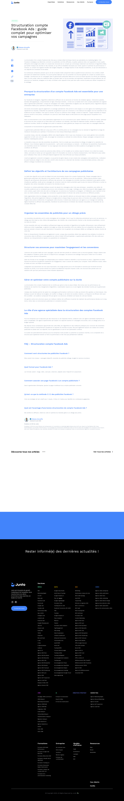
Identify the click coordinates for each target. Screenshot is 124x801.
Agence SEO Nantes (80, 640)
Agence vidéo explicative (101, 605)
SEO (76, 587)
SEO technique (79, 613)
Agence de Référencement (82, 670)
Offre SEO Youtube (80, 645)
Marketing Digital (42, 593)
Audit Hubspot (41, 711)
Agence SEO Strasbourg (81, 635)
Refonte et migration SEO (81, 603)
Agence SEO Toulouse (80, 638)
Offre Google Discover (81, 643)
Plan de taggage (58, 598)
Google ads (41, 605)
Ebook (91, 749)
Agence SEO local (79, 653)
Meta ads (40, 598)
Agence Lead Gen (42, 680)
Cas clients (80, 5)
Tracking (56, 613)
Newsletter (93, 752)
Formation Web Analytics (60, 625)
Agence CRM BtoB (42, 704)
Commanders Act (58, 640)
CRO (55, 610)
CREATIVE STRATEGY (79, 693)
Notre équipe (59, 749)
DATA (56, 587)
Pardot (39, 726)
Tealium (56, 623)
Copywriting (78, 600)
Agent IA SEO (78, 667)
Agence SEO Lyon (79, 623)
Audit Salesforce (42, 721)
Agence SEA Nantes (43, 665)
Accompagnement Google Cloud (62, 672)
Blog (91, 747)
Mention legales (60, 754)
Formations (42, 743)
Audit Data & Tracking (59, 593)
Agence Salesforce (43, 724)
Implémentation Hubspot (44, 716)
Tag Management (58, 628)
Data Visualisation (59, 633)
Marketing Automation (43, 701)
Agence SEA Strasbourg (44, 670)
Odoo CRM (40, 731)
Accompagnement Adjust (60, 667)
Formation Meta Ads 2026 (44, 756)
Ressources (95, 743)
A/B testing (57, 630)
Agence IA (40, 650)
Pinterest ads (41, 620)
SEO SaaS (77, 608)
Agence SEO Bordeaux (81, 625)
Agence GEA (41, 675)
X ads (39, 640)
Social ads (40, 603)
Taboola (40, 625)
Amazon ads (41, 628)
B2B (74, 756)
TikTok (39, 633)
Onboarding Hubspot (43, 714)
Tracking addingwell (59, 655)
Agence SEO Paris (79, 620)
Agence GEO (78, 655)
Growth (39, 595)
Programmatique (42, 645)
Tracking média (58, 653)
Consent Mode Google (60, 650)
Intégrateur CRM (42, 709)
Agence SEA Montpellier (44, 662)
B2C (74, 759)
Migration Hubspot (42, 719)
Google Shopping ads (43, 623)
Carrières (58, 752)
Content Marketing (80, 618)
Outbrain (40, 648)
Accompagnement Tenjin (60, 662)
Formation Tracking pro (43, 762)
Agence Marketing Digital (97, 696)
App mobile (41, 613)
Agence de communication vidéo (103, 608)
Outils (92, 786)
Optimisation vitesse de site (82, 593)
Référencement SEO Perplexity (83, 662)
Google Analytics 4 (59, 595)
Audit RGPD (57, 643)
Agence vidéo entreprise (101, 590)
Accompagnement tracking (61, 670)
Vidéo (97, 587)
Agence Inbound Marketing (97, 699)
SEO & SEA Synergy (80, 595)
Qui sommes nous (60, 747)
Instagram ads (41, 615)
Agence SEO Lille (79, 630)
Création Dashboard (59, 635)
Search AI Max (59, 699)
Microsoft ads (41, 638)
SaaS (74, 749)
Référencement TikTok (81, 665)
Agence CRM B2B (42, 706)
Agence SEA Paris (42, 653)
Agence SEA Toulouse (43, 667)
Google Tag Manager (59, 600)
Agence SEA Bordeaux (43, 655)
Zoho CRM (40, 729)
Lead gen (75, 754)
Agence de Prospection (44, 677)
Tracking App (57, 660)
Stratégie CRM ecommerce (45, 696)
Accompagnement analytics (61, 658)
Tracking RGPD (58, 648)
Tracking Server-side (59, 605)
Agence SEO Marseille (80, 628)
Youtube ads (41, 608)
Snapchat (40, 635)
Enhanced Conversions (60, 638)
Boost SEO (78, 648)
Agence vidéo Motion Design (102, 600)
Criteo (39, 643)
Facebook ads (41, 600)
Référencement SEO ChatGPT (82, 660)
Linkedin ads (41, 618)
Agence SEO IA (79, 650)
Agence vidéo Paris (100, 595)
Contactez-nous (104, 5)
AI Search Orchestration (62, 696)
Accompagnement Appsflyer (61, 665)
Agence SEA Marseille (43, 658)
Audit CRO (56, 645)
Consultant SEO (79, 672)
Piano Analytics (58, 618)
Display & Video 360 (43, 682)
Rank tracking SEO (79, 610)
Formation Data (58, 603)
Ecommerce (76, 751)
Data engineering (58, 675)
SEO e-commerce (79, 605)
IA (56, 693)
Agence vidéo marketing (101, 598)
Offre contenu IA (79, 658)
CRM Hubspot (41, 699)
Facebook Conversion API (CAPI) (62, 608)
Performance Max (42, 610)
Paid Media (14, 20)
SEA (39, 590)
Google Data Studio (59, 590)
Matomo (56, 620)
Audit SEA (40, 630)
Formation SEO (79, 615)
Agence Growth (94, 701)
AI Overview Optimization (62, 701)
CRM (39, 693)
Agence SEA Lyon (42, 672)
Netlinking (77, 590)
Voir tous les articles (102, 452)
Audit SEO (77, 598)
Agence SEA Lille (42, 660)
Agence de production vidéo (102, 603)
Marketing (94, 693)
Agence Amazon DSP (43, 685)
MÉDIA (40, 587)
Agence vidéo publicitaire (101, 593)
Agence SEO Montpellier (81, 633)
